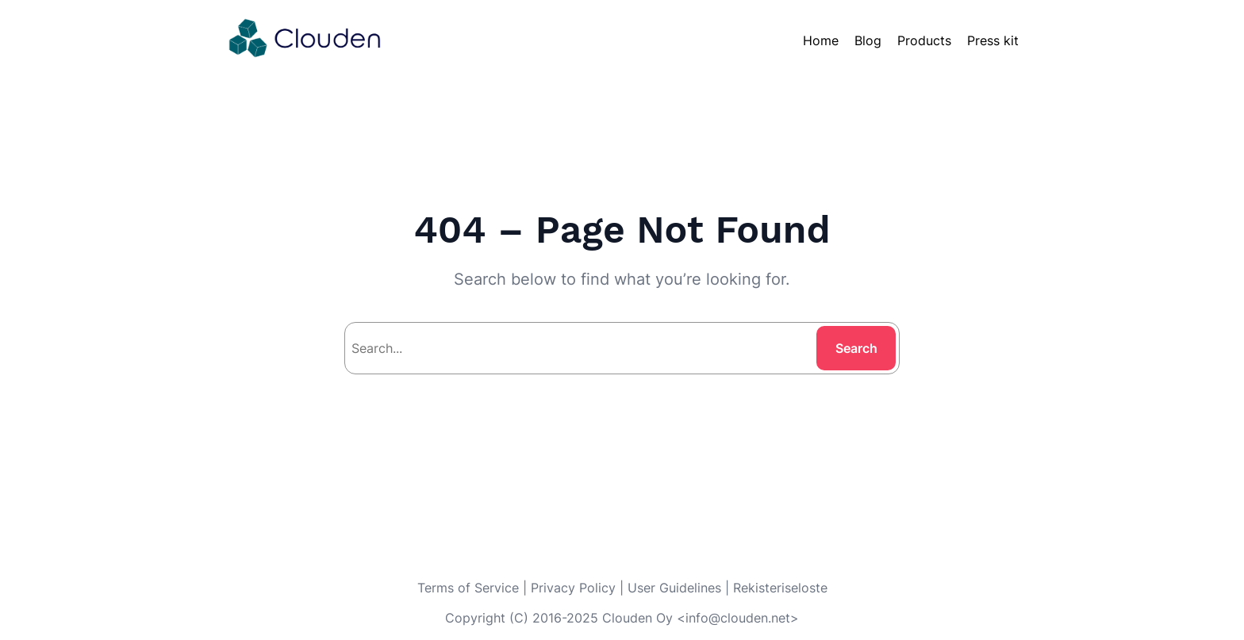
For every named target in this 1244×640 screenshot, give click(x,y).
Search (856, 348)
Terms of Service (468, 588)
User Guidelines (674, 588)
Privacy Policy (573, 588)
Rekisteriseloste (780, 588)
